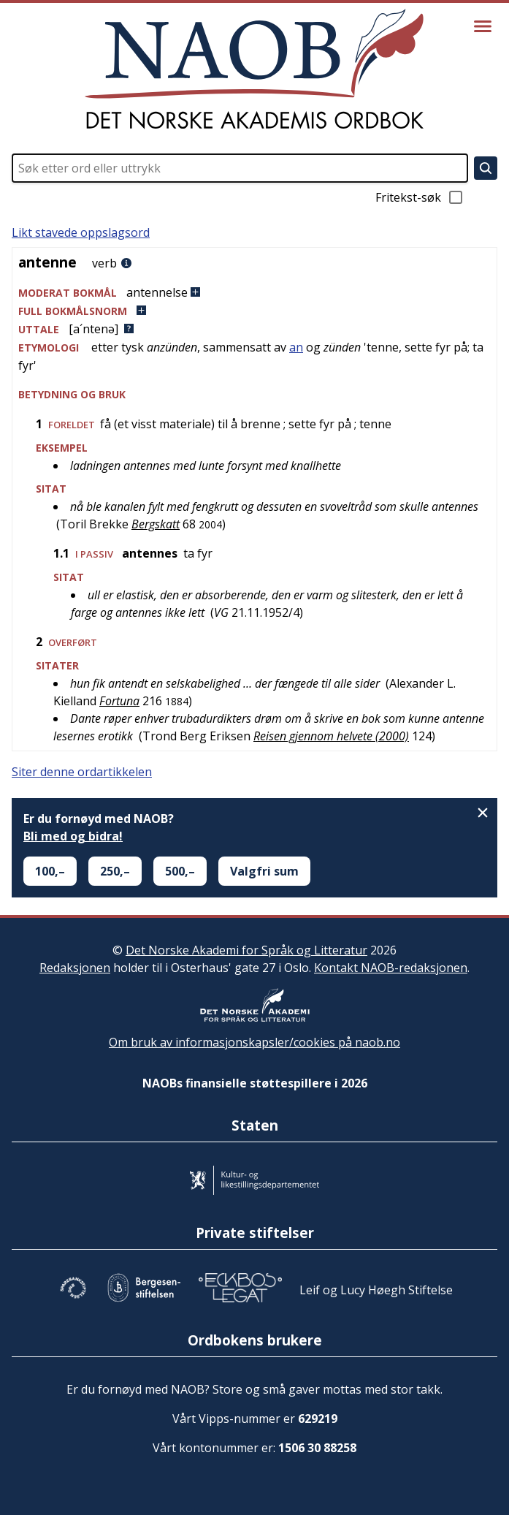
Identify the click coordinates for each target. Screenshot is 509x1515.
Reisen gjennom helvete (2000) (331, 736)
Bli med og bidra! (73, 836)
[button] (254, 293)
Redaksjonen (74, 968)
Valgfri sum (264, 871)
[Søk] (485, 168)
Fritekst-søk (419, 197)
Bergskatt (155, 524)
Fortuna (119, 701)
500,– (180, 871)
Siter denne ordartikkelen (82, 772)
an (296, 347)
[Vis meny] (482, 26)
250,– (115, 871)
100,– (50, 871)
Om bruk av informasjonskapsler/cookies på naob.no (254, 1042)
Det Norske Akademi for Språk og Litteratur (246, 950)
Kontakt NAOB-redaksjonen (390, 968)
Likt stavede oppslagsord (81, 232)
